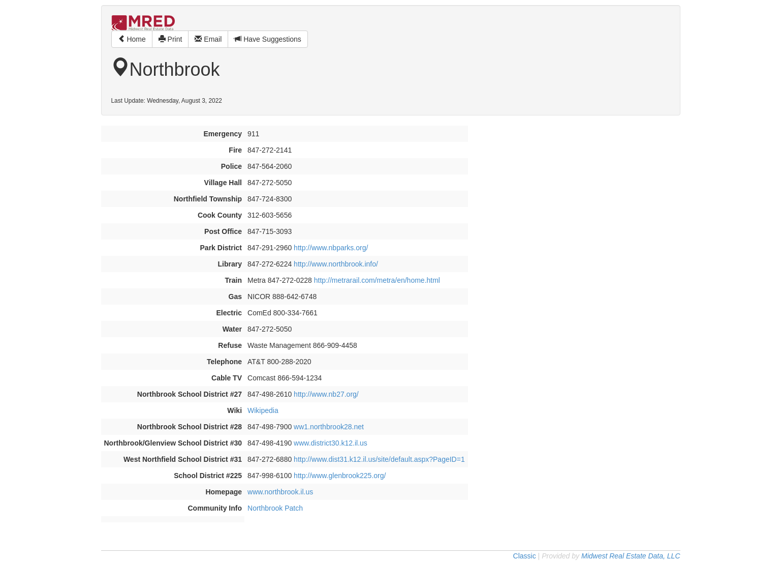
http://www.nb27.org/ (326, 394)
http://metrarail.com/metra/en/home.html (377, 280)
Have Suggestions (267, 39)
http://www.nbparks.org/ (331, 248)
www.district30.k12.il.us (330, 443)
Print (170, 39)
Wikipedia (262, 410)
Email (208, 39)
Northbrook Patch (275, 508)
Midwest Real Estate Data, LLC (630, 556)
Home (132, 39)
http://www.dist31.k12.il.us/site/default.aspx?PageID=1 (379, 459)
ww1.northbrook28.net (329, 427)
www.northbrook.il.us (280, 492)
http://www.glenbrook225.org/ (340, 475)
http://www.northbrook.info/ (336, 264)
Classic (524, 556)
